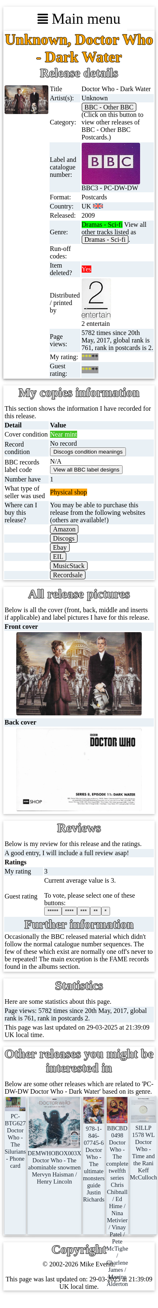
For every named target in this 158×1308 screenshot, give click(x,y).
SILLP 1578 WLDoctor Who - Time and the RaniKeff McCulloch (143, 1149)
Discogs (64, 538)
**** (69, 911)
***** (53, 911)
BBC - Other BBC (109, 107)
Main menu (79, 18)
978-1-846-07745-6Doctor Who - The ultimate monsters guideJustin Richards (94, 1160)
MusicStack (69, 565)
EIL (58, 556)
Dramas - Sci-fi (105, 239)
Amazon (64, 529)
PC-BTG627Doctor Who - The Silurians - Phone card (15, 1137)
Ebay (60, 547)
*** (83, 911)
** (95, 911)
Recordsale (68, 574)
